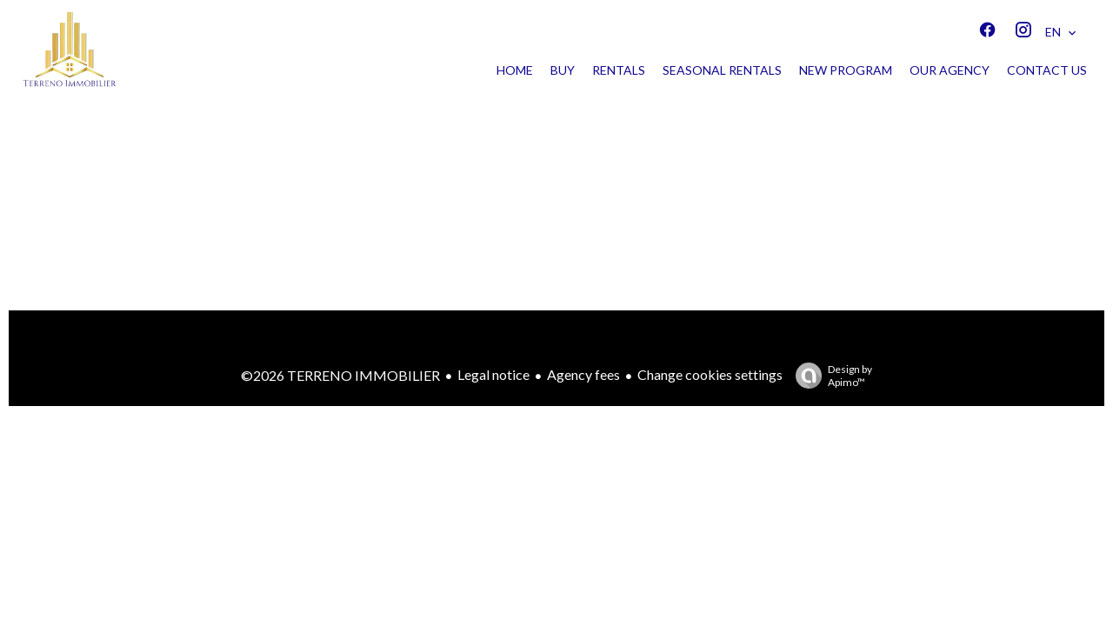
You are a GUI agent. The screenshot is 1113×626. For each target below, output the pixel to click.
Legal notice (493, 374)
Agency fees (583, 374)
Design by (829, 376)
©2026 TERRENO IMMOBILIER (340, 375)
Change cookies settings (710, 374)
